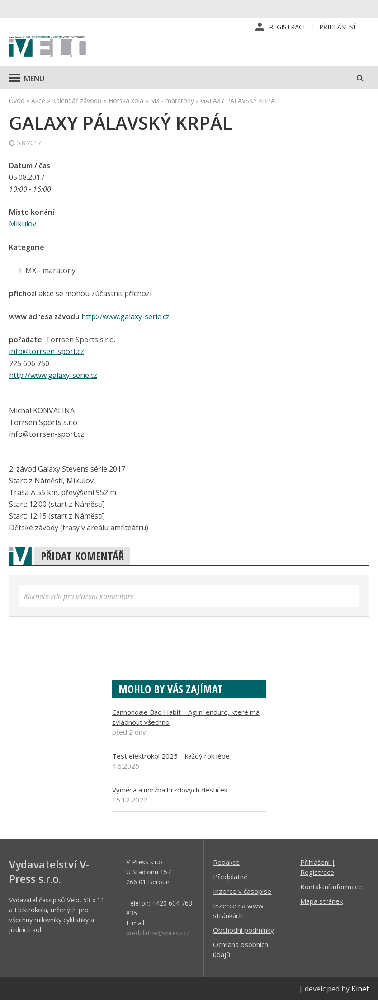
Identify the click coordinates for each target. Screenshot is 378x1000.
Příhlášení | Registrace (317, 866)
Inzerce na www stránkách (238, 910)
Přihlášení (337, 27)
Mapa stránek (321, 900)
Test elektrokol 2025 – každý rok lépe (171, 755)
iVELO (47, 47)
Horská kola (126, 101)
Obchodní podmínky (243, 929)
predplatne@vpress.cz (158, 932)
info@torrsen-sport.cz (46, 351)
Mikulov (22, 224)
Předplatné (230, 876)
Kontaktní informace (331, 886)
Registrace (288, 27)
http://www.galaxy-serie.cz (125, 316)
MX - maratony (172, 101)
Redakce (226, 861)
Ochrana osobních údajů (240, 948)
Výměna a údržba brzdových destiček (169, 789)
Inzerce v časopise (242, 890)
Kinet (360, 988)
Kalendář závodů (77, 101)
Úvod (16, 101)
